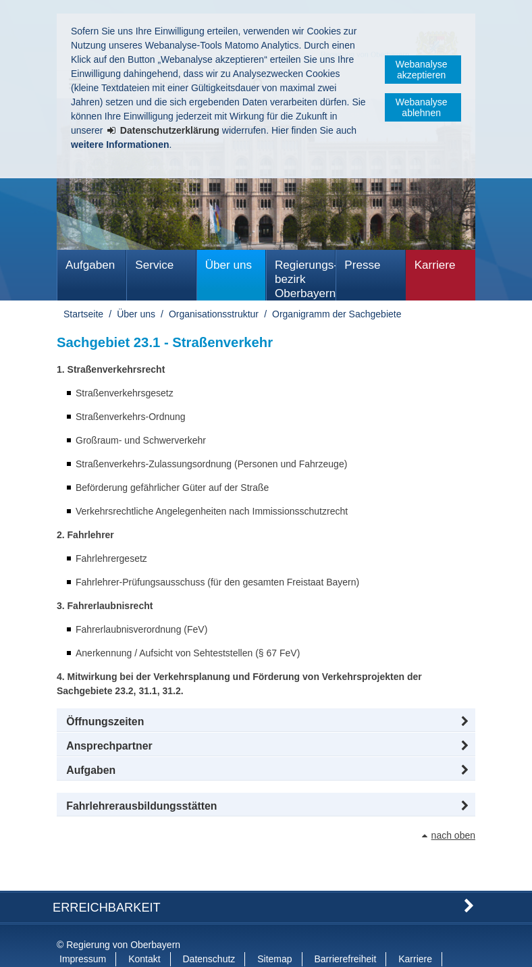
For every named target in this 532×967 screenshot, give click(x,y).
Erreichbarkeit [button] (107, 880)
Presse (362, 265)
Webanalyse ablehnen (422, 107)
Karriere (435, 265)
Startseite (83, 314)
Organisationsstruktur (214, 314)
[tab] (266, 770)
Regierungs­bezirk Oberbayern (305, 279)
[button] (266, 721)
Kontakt (144, 931)
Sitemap (274, 931)
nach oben (453, 835)
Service (154, 265)
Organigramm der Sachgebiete (336, 314)
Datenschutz (209, 931)
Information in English (105, 946)
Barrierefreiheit (345, 931)
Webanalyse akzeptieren (422, 69)
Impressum (82, 931)
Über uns (228, 265)
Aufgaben (90, 265)
